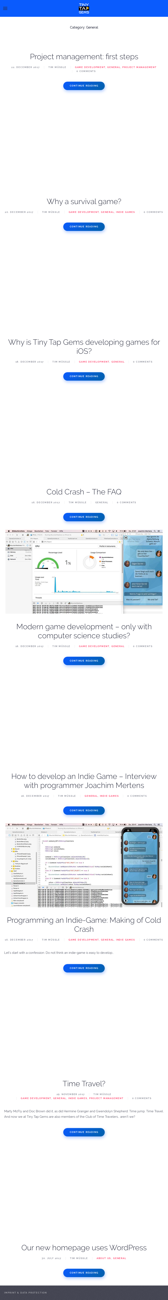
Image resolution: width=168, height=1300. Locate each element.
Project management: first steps (84, 56)
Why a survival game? (84, 201)
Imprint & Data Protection (25, 1292)
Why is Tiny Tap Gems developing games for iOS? (84, 346)
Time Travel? (84, 1083)
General (113, 67)
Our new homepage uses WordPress (84, 1247)
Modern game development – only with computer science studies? (84, 631)
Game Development (90, 67)
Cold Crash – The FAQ (84, 491)
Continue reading (84, 85)
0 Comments (86, 71)
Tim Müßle (57, 67)
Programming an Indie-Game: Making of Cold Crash (84, 924)
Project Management (139, 67)
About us (104, 1258)
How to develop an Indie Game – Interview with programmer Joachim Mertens (84, 781)
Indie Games (125, 212)
